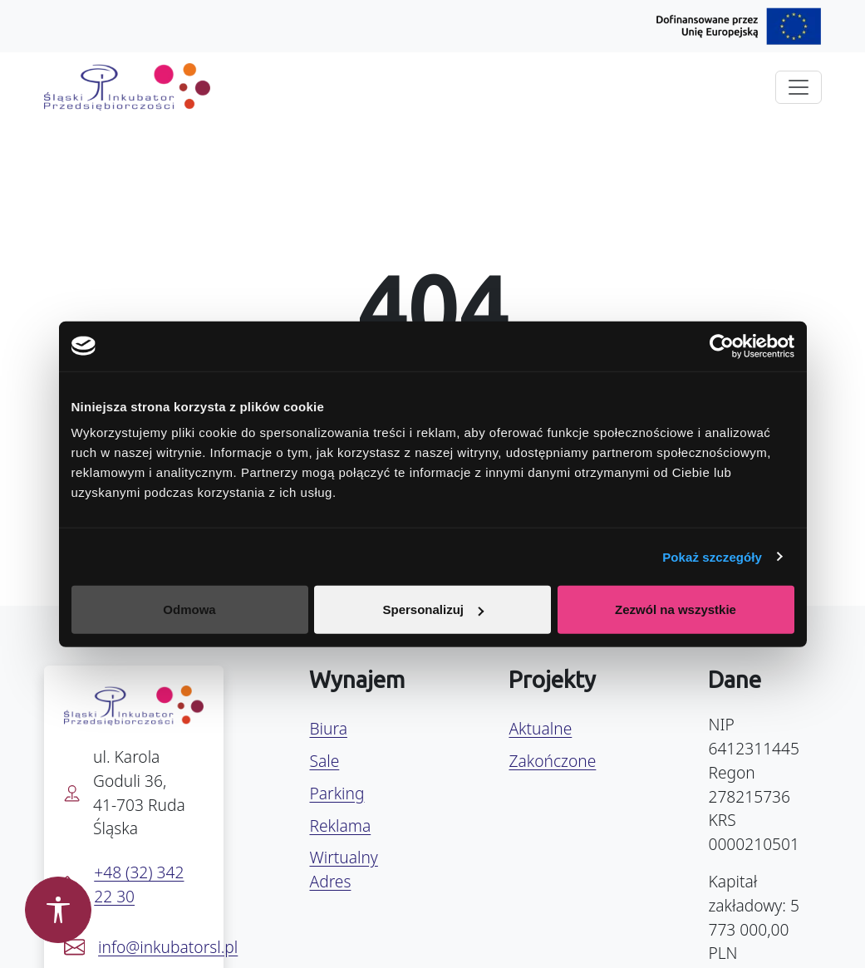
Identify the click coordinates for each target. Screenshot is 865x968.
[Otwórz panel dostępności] (58, 910)
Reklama (340, 825)
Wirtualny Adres (343, 869)
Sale (324, 760)
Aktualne (540, 728)
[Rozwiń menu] (798, 87)
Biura (327, 728)
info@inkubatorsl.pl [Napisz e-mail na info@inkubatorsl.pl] (168, 947)
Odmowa (189, 609)
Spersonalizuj (433, 609)
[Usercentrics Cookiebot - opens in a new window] (721, 345)
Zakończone (552, 760)
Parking (336, 793)
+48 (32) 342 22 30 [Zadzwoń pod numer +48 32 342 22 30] (139, 884)
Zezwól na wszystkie (675, 609)
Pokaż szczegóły (712, 556)
